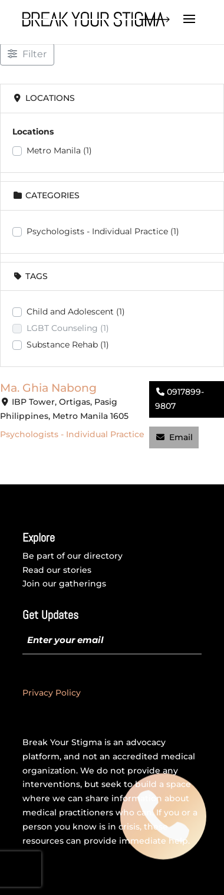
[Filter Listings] (27, 54)
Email (181, 437)
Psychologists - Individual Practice (103, 231)
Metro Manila (59, 150)
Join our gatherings (64, 583)
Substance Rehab (68, 344)
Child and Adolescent (76, 311)
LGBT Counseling (68, 328)
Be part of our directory (72, 555)
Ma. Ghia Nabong (48, 388)
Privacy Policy (51, 692)
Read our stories (56, 570)
